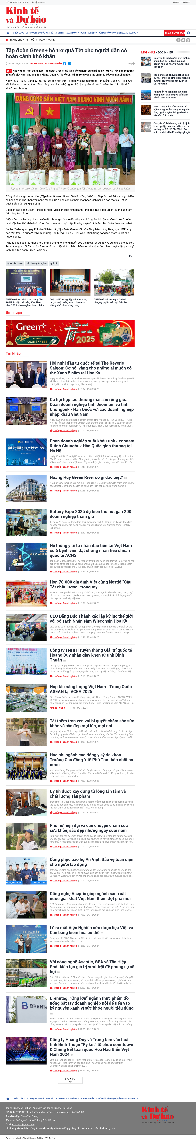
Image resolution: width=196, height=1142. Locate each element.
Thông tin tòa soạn (175, 33)
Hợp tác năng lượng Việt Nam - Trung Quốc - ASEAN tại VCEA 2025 (92, 689)
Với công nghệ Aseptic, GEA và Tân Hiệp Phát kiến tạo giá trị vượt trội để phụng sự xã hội (92, 966)
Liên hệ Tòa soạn (38, 2)
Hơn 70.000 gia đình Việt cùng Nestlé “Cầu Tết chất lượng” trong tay (90, 584)
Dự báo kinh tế (45, 33)
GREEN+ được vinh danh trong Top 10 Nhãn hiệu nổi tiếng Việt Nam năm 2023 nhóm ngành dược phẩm (25, 302)
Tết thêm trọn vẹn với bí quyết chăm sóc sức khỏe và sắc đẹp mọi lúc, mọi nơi (92, 723)
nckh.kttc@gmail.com (23, 1124)
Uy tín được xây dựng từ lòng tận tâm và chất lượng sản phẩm (88, 794)
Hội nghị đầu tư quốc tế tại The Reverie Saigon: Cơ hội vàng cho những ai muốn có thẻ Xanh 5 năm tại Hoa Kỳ (91, 368)
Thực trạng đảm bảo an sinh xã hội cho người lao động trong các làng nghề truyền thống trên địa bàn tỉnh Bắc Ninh (171, 111)
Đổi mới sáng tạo (107, 33)
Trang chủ (16, 39)
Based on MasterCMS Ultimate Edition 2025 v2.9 (30, 1138)
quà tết (54, 263)
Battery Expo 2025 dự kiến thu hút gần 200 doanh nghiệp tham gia (90, 514)
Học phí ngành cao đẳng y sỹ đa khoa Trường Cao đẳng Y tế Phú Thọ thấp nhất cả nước (91, 759)
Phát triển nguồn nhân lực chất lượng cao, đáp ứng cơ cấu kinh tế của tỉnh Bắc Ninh (171, 94)
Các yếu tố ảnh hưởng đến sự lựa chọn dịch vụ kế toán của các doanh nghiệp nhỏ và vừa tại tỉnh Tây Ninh (172, 62)
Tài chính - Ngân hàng (66, 33)
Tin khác (13, 353)
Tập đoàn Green (15, 263)
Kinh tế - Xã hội (57, 707)
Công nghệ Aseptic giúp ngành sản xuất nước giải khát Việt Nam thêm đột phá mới (90, 896)
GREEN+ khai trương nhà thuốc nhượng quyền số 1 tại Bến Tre (110, 301)
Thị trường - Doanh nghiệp (40, 39)
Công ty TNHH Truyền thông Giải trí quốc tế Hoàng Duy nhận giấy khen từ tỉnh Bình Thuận (91, 655)
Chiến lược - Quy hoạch (25, 33)
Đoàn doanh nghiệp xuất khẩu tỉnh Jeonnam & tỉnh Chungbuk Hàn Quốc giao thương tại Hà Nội (92, 445)
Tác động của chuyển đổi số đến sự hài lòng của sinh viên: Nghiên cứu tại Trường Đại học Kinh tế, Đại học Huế (172, 79)
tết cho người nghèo (37, 263)
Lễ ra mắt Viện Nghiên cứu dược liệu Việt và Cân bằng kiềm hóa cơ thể (91, 930)
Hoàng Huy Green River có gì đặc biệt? (88, 477)
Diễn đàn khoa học (126, 33)
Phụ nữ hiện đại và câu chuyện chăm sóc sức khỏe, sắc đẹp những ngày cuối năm (89, 828)
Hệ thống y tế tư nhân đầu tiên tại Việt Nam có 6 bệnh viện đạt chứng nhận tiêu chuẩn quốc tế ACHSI (91, 550)
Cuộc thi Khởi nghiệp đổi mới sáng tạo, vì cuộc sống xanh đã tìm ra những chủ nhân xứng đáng (68, 302)
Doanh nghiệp (88, 33)
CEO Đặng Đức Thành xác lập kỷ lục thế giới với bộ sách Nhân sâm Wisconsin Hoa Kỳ (91, 619)
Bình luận (14, 312)
